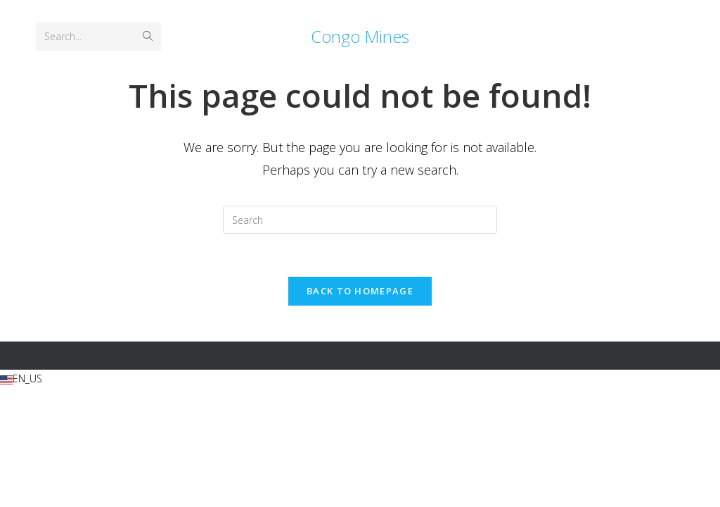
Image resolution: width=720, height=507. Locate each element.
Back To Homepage (360, 290)
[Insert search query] (360, 220)
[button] (360, 378)
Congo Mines (360, 36)
